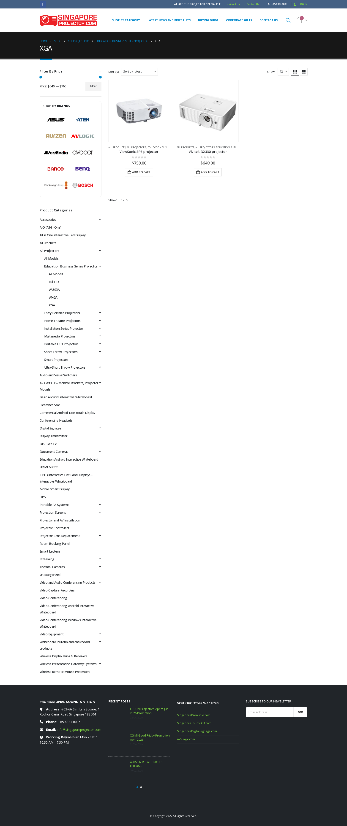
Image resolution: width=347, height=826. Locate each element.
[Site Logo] (68, 20)
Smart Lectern (50, 551)
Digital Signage (50, 428)
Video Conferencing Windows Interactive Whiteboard (68, 623)
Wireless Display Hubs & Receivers (63, 656)
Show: (271, 72)
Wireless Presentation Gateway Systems (68, 664)
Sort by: (113, 72)
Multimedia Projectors (60, 336)
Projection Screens (53, 512)
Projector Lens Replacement (60, 536)
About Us (233, 4)
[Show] (283, 72)
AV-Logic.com (186, 739)
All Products (117, 147)
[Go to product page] (139, 111)
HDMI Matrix (49, 467)
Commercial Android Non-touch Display (67, 412)
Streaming (47, 559)
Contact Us (251, 4)
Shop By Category (126, 20)
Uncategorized (50, 574)
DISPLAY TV (48, 444)
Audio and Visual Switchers (58, 375)
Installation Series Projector (63, 328)
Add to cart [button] (141, 172)
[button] (288, 20)
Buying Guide (208, 20)
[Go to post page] (118, 716)
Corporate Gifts (239, 20)
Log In (300, 4)
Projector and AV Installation (60, 520)
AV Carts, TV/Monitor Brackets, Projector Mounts (69, 386)
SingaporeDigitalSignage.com (197, 731)
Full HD (54, 282)
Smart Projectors (56, 359)
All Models (51, 258)
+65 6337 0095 (69, 722)
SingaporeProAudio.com (193, 715)
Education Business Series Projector (71, 266)
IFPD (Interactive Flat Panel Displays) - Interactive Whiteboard (66, 478)
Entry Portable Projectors (62, 313)
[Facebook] (43, 4)
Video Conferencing (53, 598)
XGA (52, 305)
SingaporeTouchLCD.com (194, 723)
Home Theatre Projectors (62, 321)
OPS (43, 497)
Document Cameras (54, 451)
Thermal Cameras (52, 567)
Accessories (48, 219)
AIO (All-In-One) (50, 227)
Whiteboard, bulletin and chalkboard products (65, 645)
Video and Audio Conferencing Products (68, 582)
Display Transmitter (53, 436)
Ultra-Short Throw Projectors (64, 367)
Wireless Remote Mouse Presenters (65, 671)
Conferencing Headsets (56, 420)
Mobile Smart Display (55, 489)
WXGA (53, 297)
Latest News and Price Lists (169, 20)
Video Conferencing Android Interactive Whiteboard (67, 609)
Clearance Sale (50, 405)
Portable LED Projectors (61, 344)
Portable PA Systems (54, 504)
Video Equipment (52, 634)
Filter (93, 86)
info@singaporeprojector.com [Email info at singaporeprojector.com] (79, 729)
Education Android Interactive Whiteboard (69, 459)
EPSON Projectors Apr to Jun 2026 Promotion (149, 711)
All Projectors (136, 147)
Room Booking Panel (55, 543)
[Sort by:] (139, 72)
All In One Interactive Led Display (63, 235)
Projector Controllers (54, 528)
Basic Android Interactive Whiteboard (66, 397)
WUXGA (54, 289)
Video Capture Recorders (57, 590)
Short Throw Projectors (61, 352)
